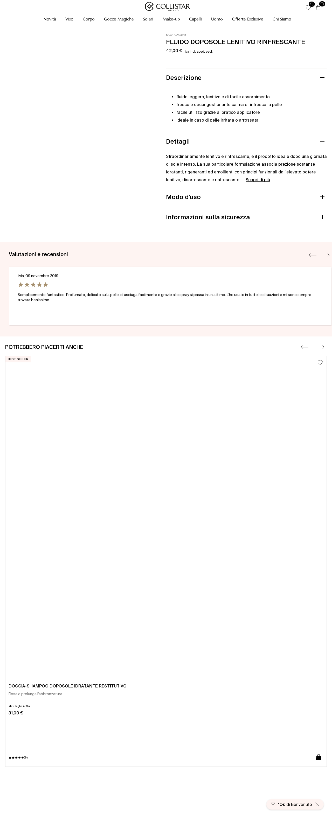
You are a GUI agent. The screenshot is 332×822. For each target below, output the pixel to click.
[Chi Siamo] (282, 19)
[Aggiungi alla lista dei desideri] (320, 362)
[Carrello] (318, 8)
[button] (50, 19)
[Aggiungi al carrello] (319, 757)
